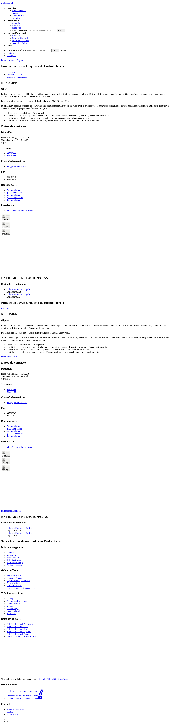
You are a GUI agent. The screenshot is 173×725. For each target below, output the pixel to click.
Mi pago (10, 606)
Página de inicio (19, 10)
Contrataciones (13, 603)
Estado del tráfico (14, 611)
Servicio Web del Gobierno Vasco (53, 679)
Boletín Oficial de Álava (17, 626)
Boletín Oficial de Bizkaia (18, 629)
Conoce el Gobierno (15, 578)
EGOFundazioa (14, 192)
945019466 (11, 153)
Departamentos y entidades (18, 580)
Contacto (16, 23)
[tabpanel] (86, 101)
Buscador (16, 25)
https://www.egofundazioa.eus (20, 210)
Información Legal (15, 562)
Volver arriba (12, 714)
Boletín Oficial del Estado (18, 634)
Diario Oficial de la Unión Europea (22, 636)
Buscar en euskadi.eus (22, 30)
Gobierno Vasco (19, 15)
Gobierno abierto (14, 585)
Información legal (20, 38)
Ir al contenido (7, 3)
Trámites (16, 18)
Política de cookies (20, 40)
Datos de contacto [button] (14, 74)
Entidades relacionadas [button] (17, 77)
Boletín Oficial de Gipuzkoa (19, 631)
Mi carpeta (11, 55)
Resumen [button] (11, 72)
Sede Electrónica (19, 43)
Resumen (5, 308)
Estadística (11, 613)
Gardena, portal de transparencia (21, 588)
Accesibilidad (18, 35)
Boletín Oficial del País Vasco (20, 624)
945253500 (11, 156)
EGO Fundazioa (15, 197)
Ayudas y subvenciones (17, 601)
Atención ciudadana (15, 583)
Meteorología (12, 608)
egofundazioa (13, 190)
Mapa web (16, 28)
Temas (15, 13)
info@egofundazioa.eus (17, 166)
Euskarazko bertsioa (15, 709)
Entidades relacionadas (11, 511)
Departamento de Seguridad (13, 60)
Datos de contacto (9, 356)
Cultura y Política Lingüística (19, 289)
